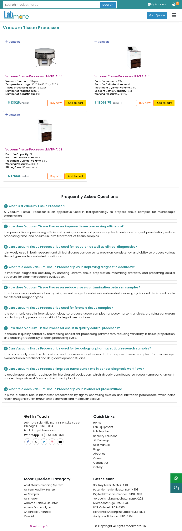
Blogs (96, 449)
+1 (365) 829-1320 (44, 435)
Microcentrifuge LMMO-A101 (111, 503)
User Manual (101, 445)
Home (97, 422)
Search (107, 4)
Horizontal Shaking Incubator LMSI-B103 (119, 512)
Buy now (56, 103)
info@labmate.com (41, 430)
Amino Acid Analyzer (37, 507)
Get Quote (157, 15)
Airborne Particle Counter (41, 503)
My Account (157, 4)
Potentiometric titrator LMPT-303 (115, 489)
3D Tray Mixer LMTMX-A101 (110, 485)
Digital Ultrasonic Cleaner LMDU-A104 (118, 494)
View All (29, 516)
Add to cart (75, 103)
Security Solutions (105, 436)
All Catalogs (101, 440)
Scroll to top (39, 526)
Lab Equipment (103, 427)
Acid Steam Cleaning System (43, 485)
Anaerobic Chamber (37, 512)
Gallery (98, 467)
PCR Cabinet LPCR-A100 (109, 507)
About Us (99, 453)
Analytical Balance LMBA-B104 (113, 516)
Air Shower (31, 498)
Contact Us (101, 462)
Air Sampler (31, 494)
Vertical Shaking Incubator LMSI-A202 (118, 498)
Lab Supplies (101, 431)
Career (98, 458)
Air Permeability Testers (40, 489)
